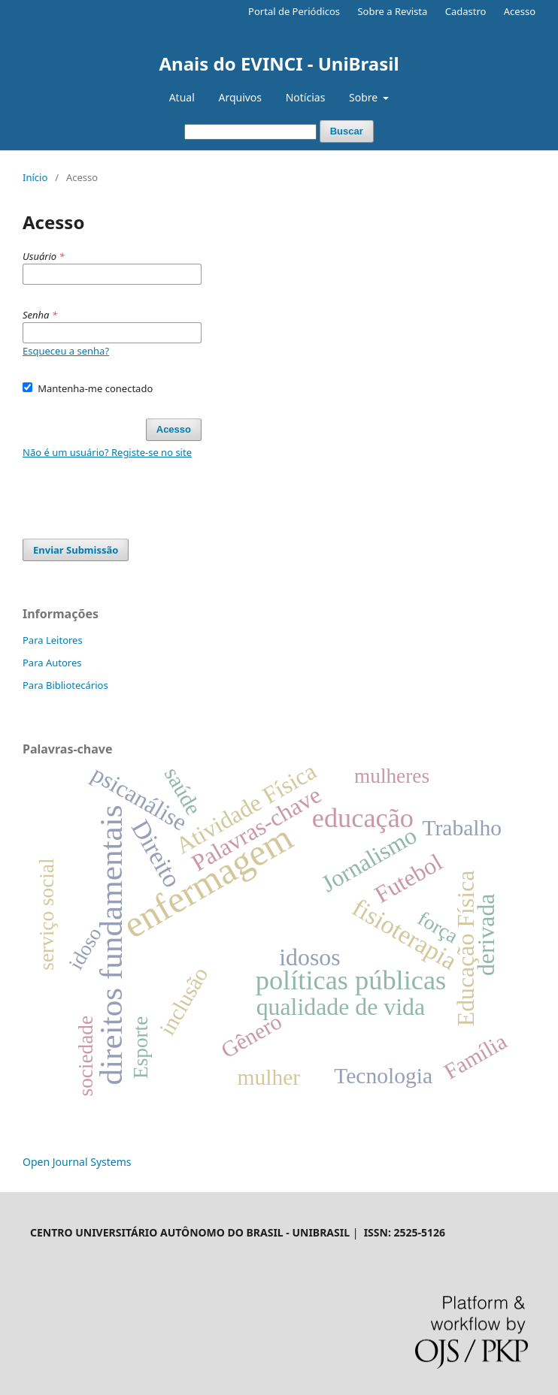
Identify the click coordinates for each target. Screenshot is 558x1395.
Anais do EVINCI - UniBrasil (279, 63)
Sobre (365, 97)
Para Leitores (53, 640)
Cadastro (466, 11)
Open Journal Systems (77, 1162)
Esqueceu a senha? (66, 351)
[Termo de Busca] (250, 132)
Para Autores (52, 662)
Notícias (306, 97)
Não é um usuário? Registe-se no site (107, 452)
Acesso (519, 11)
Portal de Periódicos (294, 11)
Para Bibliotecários (65, 685)
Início (35, 177)
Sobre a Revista (392, 11)
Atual (182, 97)
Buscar (346, 131)
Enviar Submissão (75, 550)
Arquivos (240, 97)
